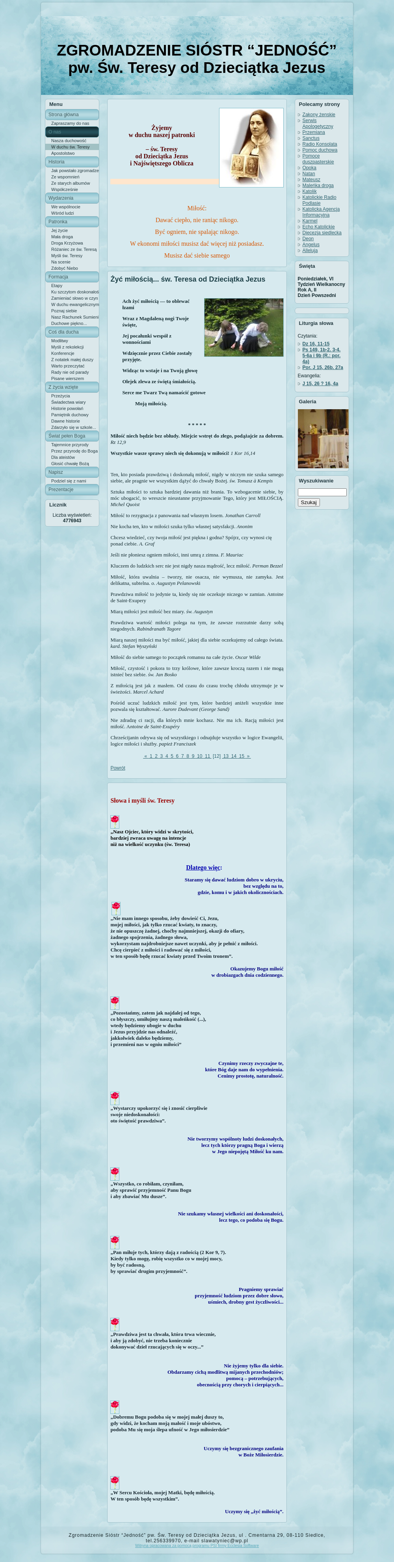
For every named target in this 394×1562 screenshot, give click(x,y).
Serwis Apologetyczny (318, 123)
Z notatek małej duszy (72, 359)
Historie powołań (67, 408)
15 (241, 756)
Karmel (310, 221)
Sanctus (311, 138)
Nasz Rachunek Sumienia (75, 317)
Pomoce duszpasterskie (318, 159)
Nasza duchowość (68, 140)
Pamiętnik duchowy (70, 414)
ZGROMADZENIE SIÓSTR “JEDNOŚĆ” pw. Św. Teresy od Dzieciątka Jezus (197, 59)
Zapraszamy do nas (70, 123)
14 (234, 756)
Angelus (311, 244)
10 (200, 756)
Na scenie (61, 262)
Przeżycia (60, 395)
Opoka (309, 168)
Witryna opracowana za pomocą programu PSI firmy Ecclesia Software (197, 1545)
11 (208, 756)
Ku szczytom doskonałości (75, 291)
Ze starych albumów (70, 183)
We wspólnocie (65, 206)
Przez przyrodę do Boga (74, 451)
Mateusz (311, 179)
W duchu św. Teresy (70, 147)
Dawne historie (65, 421)
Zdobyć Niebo (64, 268)
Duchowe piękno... (69, 323)
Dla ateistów (63, 457)
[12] (217, 756)
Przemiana (314, 132)
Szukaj (309, 502)
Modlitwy (59, 340)
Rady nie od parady (70, 372)
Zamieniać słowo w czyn (74, 298)
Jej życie (59, 230)
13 (226, 756)
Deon (308, 238)
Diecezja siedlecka (322, 233)
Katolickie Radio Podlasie (319, 200)
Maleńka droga (318, 185)
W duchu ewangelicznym (75, 304)
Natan (309, 173)
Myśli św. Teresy (66, 255)
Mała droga (62, 236)
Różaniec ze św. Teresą (74, 249)
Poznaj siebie (64, 310)
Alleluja (310, 250)
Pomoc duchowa (320, 150)
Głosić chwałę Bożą (70, 463)
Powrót (117, 768)
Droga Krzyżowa (67, 243)
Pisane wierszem (67, 378)
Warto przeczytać (68, 366)
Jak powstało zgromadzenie (75, 170)
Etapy (56, 285)
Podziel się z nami (68, 481)
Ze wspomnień (65, 176)
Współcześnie (64, 189)
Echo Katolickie (319, 227)
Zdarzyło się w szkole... (73, 427)
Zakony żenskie (319, 114)
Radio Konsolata (320, 144)
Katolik (310, 191)
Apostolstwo (62, 153)
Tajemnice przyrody (70, 444)
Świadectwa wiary (68, 402)
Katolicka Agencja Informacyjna (321, 212)
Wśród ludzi (62, 213)
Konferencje (62, 353)
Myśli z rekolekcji (67, 347)
